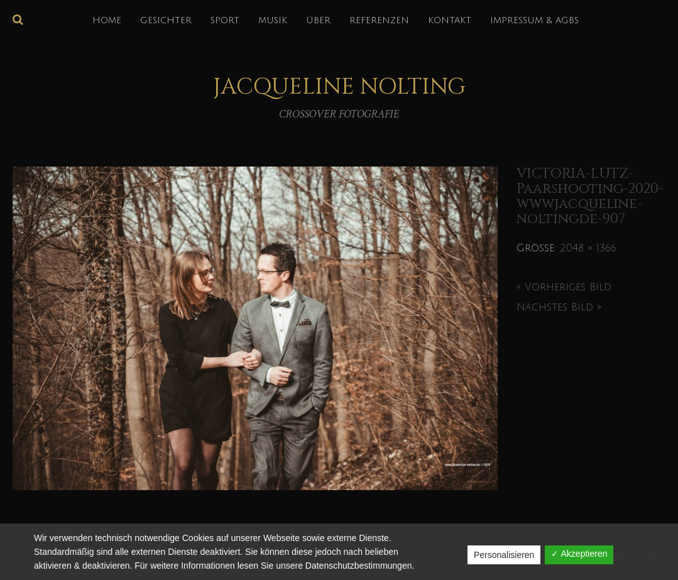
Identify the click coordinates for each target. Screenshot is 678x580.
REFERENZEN (379, 20)
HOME (106, 20)
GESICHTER (166, 20)
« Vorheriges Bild (564, 287)
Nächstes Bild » (559, 307)
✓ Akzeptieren (579, 554)
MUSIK (272, 20)
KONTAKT (449, 20)
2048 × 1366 (588, 248)
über (318, 20)
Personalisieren (504, 555)
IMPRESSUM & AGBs (534, 20)
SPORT (225, 20)
